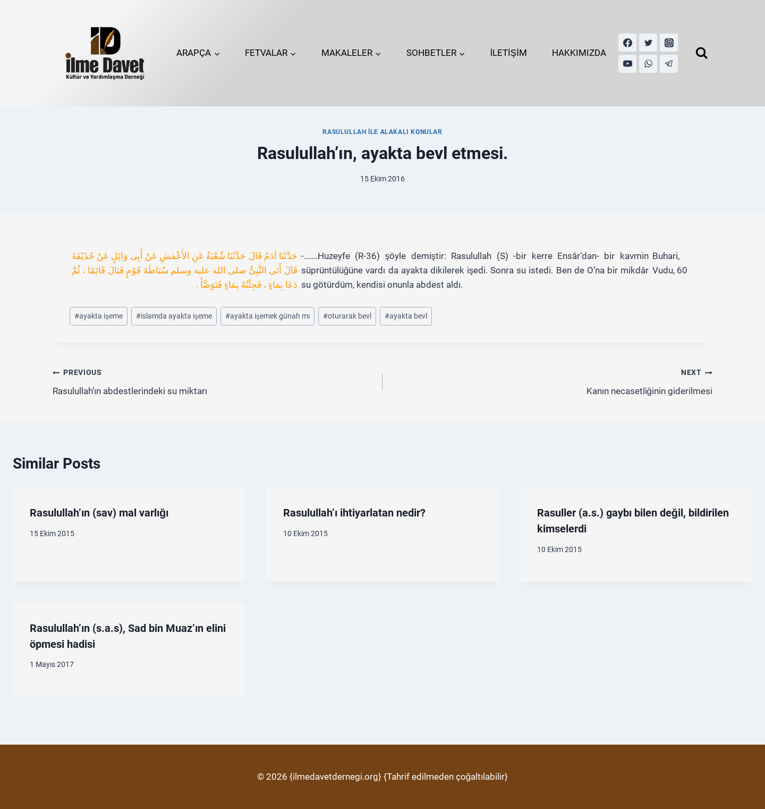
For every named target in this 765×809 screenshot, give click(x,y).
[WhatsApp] (648, 64)
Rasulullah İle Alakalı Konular (382, 132)
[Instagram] (669, 43)
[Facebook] (627, 43)
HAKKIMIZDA (579, 52)
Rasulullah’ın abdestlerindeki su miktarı (213, 380)
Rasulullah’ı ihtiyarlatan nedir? (354, 512)
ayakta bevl (406, 316)
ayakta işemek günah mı (267, 316)
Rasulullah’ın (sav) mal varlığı (99, 512)
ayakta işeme (98, 316)
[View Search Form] (701, 53)
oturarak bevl (347, 316)
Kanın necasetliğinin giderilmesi (552, 380)
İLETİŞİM (508, 52)
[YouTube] (627, 64)
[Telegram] (669, 64)
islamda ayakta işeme (174, 316)
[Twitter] (648, 43)
